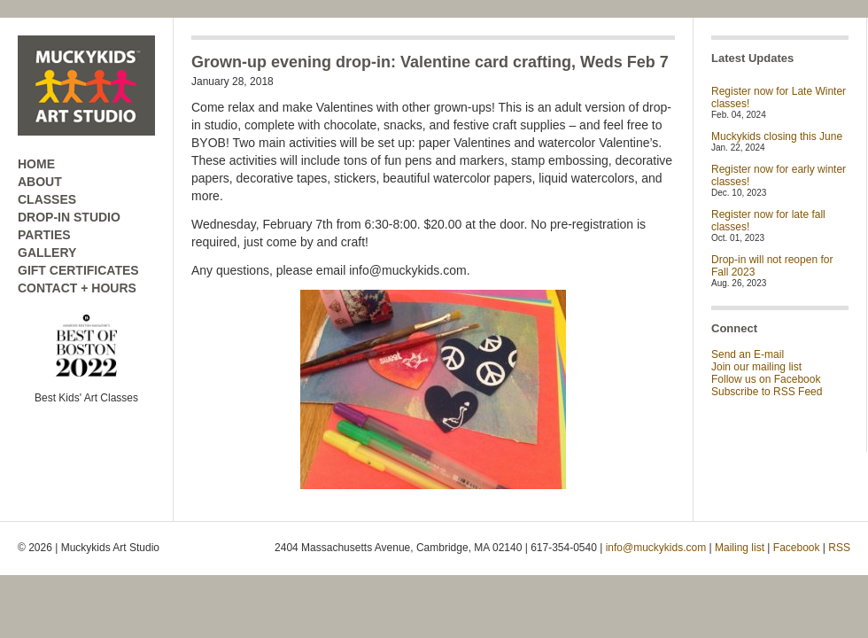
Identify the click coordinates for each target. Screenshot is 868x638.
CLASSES (47, 199)
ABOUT (40, 182)
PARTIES (44, 235)
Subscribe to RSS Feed (766, 391)
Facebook (796, 547)
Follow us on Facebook (765, 379)
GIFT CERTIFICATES (78, 270)
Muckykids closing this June (776, 136)
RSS (839, 547)
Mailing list (739, 547)
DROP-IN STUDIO (69, 217)
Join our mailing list (756, 367)
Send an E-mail (747, 354)
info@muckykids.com (656, 547)
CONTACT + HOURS (77, 288)
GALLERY (47, 252)
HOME (36, 164)
